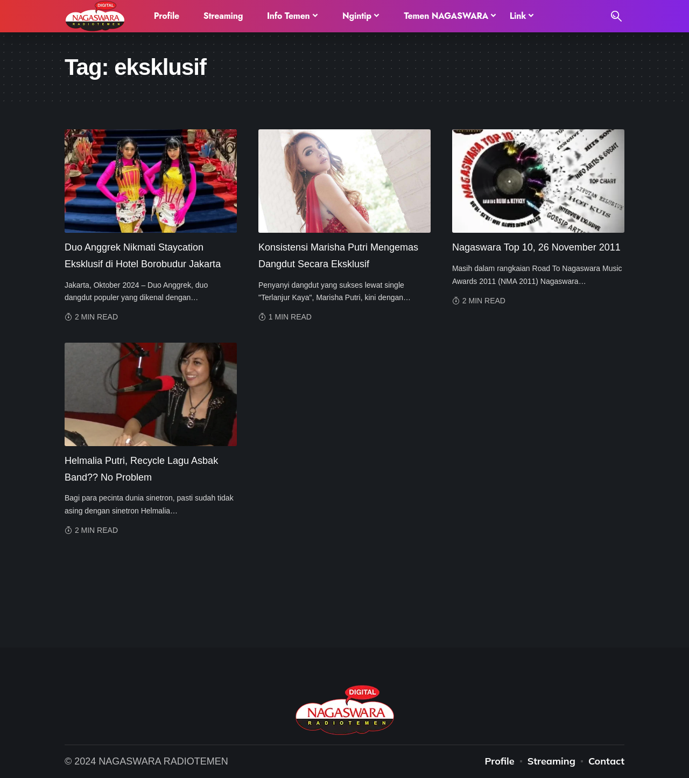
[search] (616, 16)
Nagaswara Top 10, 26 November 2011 (536, 247)
